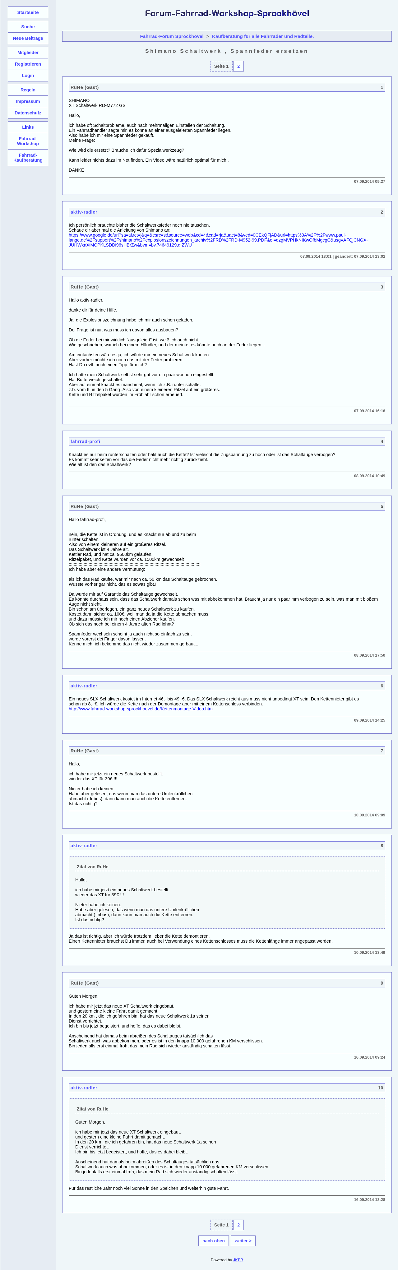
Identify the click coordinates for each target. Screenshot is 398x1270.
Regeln (28, 89)
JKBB (238, 1260)
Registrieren (28, 64)
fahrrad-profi (85, 441)
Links (28, 127)
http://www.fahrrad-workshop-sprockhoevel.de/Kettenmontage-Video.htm (141, 708)
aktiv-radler (84, 212)
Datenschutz (28, 112)
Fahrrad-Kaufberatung (28, 158)
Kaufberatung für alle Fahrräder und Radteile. (263, 36)
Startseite (28, 12)
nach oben (213, 1240)
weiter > (243, 1240)
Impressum (28, 101)
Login (28, 75)
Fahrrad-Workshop (28, 141)
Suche (28, 26)
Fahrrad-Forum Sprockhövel (172, 36)
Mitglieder (28, 52)
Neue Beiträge (28, 38)
